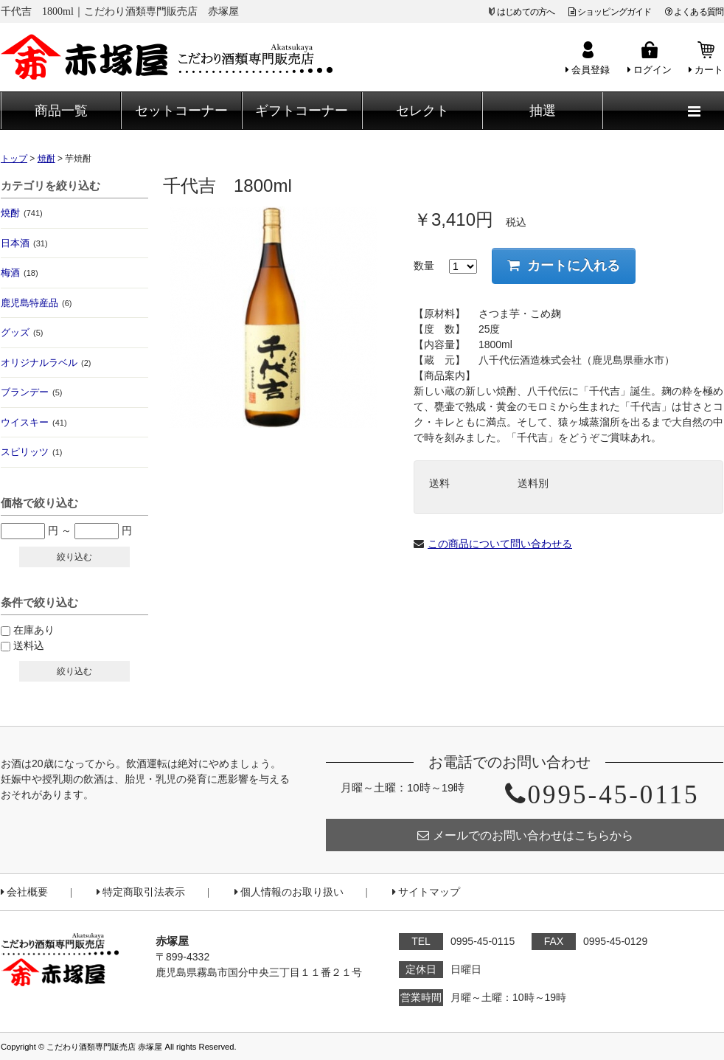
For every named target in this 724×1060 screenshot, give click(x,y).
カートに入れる (563, 265)
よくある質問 (694, 12)
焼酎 (22, 212)
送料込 (28, 645)
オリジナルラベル (46, 362)
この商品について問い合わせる (500, 544)
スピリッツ (31, 451)
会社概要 (24, 892)
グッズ (22, 332)
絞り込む (74, 557)
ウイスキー (34, 422)
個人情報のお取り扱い (289, 892)
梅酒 (19, 272)
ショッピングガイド (610, 12)
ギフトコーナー (301, 110)
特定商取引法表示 (141, 892)
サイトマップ (426, 892)
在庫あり (34, 630)
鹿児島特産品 (36, 302)
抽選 (542, 110)
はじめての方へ (525, 12)
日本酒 (24, 243)
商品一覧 (61, 110)
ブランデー (31, 392)
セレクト (422, 110)
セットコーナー (181, 110)
